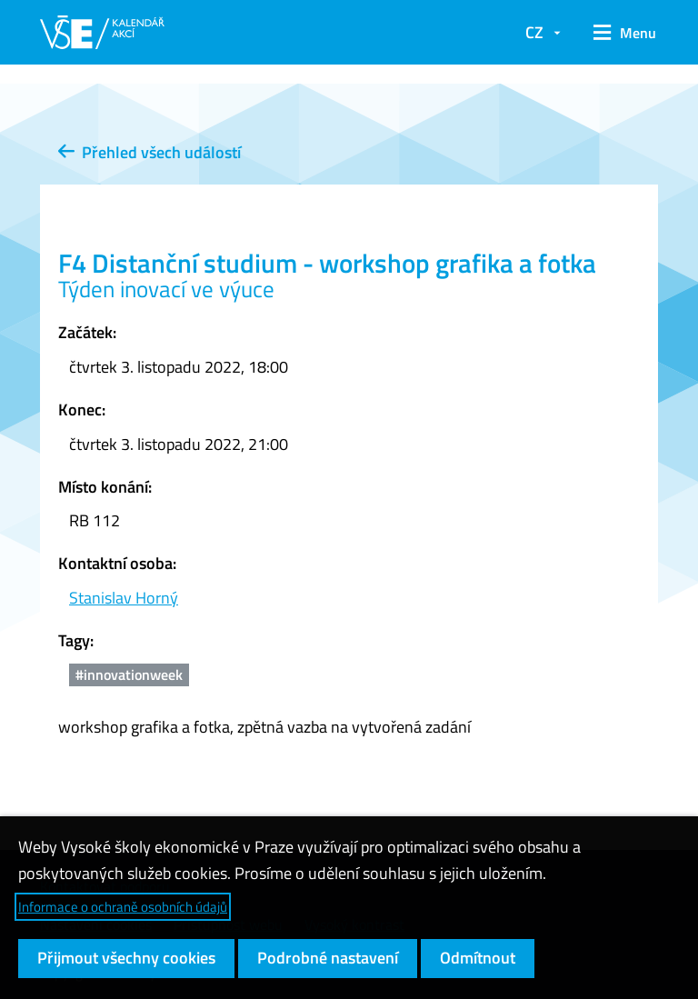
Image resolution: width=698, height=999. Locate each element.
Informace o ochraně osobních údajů (122, 906)
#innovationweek (129, 674)
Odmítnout (477, 957)
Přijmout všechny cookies (126, 957)
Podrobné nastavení (327, 957)
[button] (618, 32)
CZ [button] (534, 32)
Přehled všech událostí (149, 152)
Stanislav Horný (123, 597)
